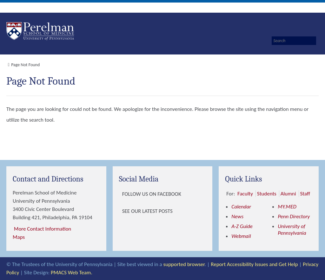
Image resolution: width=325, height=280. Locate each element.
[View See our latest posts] (120, 211)
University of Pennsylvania (292, 229)
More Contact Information (42, 229)
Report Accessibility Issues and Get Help (254, 264)
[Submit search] (318, 40)
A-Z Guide (242, 226)
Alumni (288, 193)
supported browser (184, 264)
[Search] (294, 40)
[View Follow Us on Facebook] (120, 194)
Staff (305, 193)
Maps (19, 237)
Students (266, 193)
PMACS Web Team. (71, 272)
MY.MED (287, 206)
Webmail (241, 236)
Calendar (241, 206)
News (237, 216)
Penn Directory (294, 216)
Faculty (245, 193)
